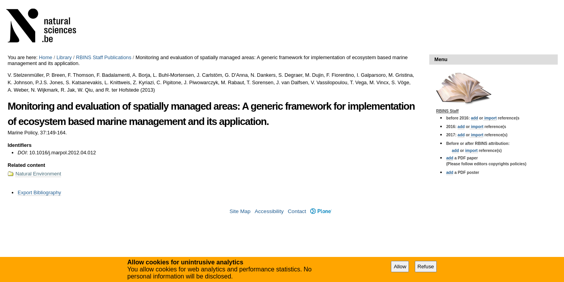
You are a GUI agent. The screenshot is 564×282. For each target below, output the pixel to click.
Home (45, 57)
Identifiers (19, 145)
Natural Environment (38, 174)
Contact (297, 211)
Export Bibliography (39, 192)
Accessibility (269, 211)
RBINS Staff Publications (103, 57)
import (490, 118)
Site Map (240, 211)
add (474, 118)
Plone (321, 211)
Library (64, 57)
